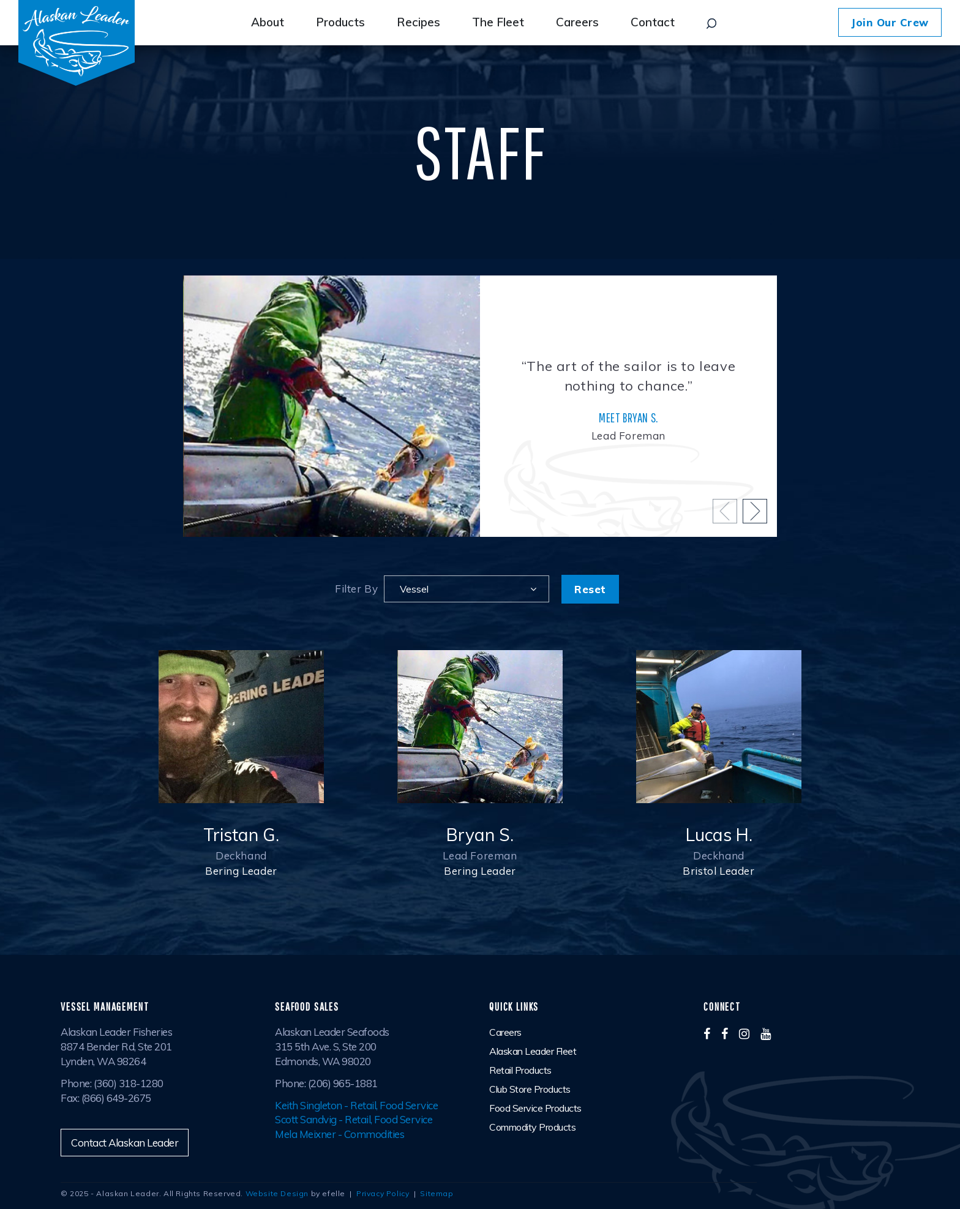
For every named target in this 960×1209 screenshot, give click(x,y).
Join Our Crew (890, 22)
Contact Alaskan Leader (124, 1142)
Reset (590, 589)
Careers (577, 22)
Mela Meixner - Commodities (339, 1134)
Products (340, 22)
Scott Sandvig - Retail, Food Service (353, 1119)
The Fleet (498, 22)
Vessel (414, 589)
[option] (480, 406)
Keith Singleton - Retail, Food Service (356, 1105)
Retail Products (520, 1070)
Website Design (277, 1193)
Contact (653, 22)
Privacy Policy (382, 1193)
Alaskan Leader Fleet (532, 1051)
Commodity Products (532, 1127)
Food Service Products (535, 1108)
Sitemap (436, 1193)
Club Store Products (530, 1089)
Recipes (418, 22)
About (267, 22)
